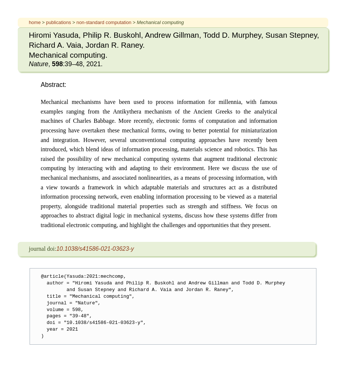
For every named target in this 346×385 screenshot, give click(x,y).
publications (58, 22)
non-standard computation (104, 22)
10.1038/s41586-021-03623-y (95, 249)
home (35, 22)
